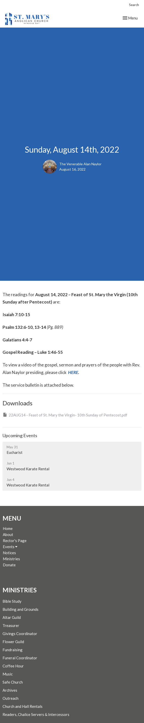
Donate (9, 565)
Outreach (10, 698)
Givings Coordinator (20, 633)
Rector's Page (15, 540)
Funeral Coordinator (20, 658)
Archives (10, 690)
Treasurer (11, 625)
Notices (9, 552)
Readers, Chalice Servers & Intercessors (36, 714)
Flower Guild (13, 641)
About (8, 534)
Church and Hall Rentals (23, 706)
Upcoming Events (20, 435)
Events (10, 546)
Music (8, 674)
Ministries (11, 558)
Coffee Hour (13, 666)
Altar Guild (12, 617)
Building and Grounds (20, 609)
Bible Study (12, 601)
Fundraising (13, 649)
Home (8, 528)
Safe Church (13, 682)
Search (134, 5)
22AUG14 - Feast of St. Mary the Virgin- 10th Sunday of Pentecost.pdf (65, 414)
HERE (73, 372)
